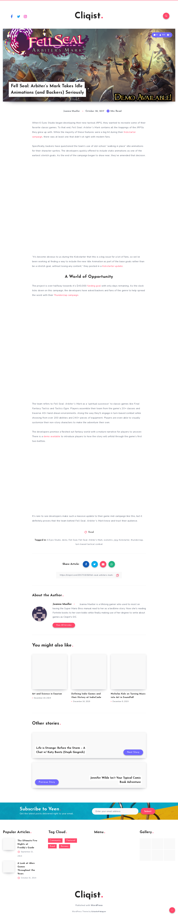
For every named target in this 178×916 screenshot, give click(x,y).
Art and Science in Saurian (47, 694)
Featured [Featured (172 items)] (70, 840)
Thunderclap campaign (66, 295)
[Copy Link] (89, 575)
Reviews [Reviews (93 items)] (64, 846)
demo (64, 540)
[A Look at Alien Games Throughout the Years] (9, 867)
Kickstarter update (112, 266)
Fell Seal (73, 540)
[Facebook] (12, 16)
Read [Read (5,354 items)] (52, 846)
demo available (52, 436)
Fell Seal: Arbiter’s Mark (91, 540)
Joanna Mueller (62, 604)
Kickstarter (124, 540)
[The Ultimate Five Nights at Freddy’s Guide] (9, 844)
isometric (108, 540)
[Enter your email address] (115, 811)
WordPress (97, 905)
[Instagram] (25, 16)
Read (91, 532)
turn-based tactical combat (89, 544)
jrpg (116, 540)
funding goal (94, 285)
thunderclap (137, 540)
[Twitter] (18, 16)
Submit (148, 811)
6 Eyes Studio (54, 540)
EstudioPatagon (98, 911)
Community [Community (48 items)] (55, 840)
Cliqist (89, 16)
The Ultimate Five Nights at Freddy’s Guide (27, 844)
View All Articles (64, 625)
